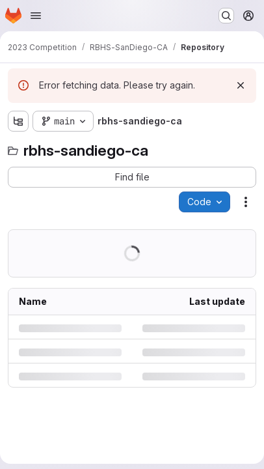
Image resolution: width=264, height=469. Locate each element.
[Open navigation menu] (35, 15)
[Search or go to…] (226, 15)
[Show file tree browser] (18, 121)
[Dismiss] (240, 85)
